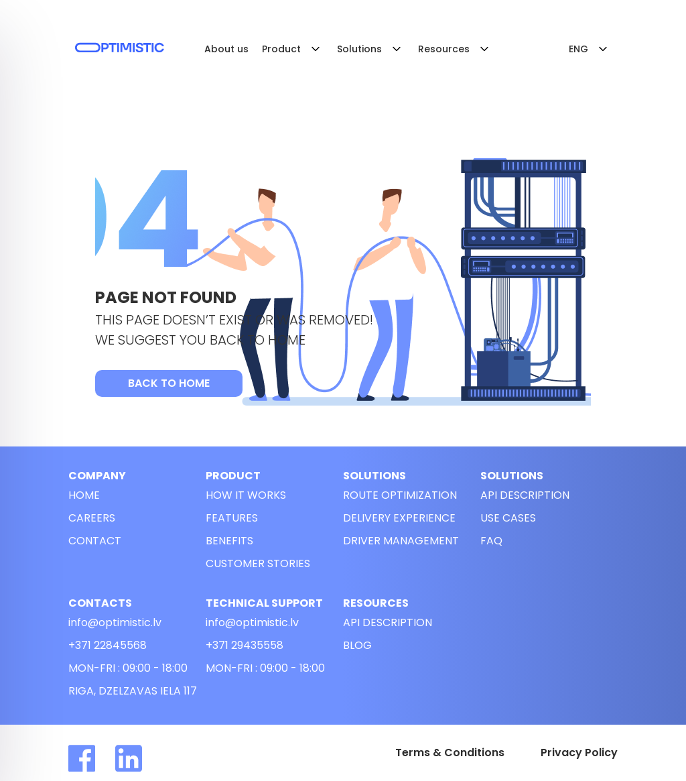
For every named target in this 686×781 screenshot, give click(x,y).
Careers (91, 518)
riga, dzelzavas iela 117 (132, 691)
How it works (246, 495)
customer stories (258, 563)
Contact (94, 540)
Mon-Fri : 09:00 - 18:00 (128, 668)
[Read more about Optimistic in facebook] (91, 758)
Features (232, 518)
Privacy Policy (579, 752)
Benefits (229, 540)
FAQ (491, 540)
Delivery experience (399, 518)
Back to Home (169, 383)
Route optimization (400, 495)
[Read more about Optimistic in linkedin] (138, 758)
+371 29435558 (244, 645)
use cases (508, 518)
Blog (357, 645)
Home (84, 495)
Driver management (401, 540)
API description (524, 495)
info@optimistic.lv (114, 622)
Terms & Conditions (449, 752)
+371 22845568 (107, 645)
